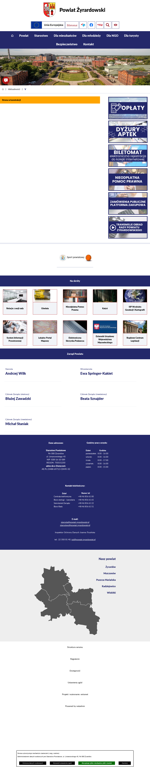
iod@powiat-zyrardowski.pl (83, 540)
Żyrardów (111, 567)
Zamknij (124, 763)
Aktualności (14, 89)
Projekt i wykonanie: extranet (75, 694)
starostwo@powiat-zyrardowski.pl (75, 525)
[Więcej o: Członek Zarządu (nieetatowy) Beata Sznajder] (107, 397)
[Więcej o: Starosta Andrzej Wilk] (32, 372)
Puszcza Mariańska (106, 579)
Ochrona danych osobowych (33, 763)
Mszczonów (109, 573)
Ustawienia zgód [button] (75, 683)
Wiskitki (111, 592)
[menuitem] (12, 35)
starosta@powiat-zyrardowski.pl (75, 522)
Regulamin (75, 659)
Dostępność (75, 671)
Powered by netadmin (75, 706)
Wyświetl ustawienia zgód (62, 763)
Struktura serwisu (75, 647)
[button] (5, 80)
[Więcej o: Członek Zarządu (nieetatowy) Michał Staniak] (32, 422)
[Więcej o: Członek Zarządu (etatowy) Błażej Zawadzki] (32, 397)
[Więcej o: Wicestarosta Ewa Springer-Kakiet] (107, 372)
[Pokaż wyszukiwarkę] (116, 25)
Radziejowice (109, 586)
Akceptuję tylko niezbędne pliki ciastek (97, 763)
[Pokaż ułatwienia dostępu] (107, 25)
